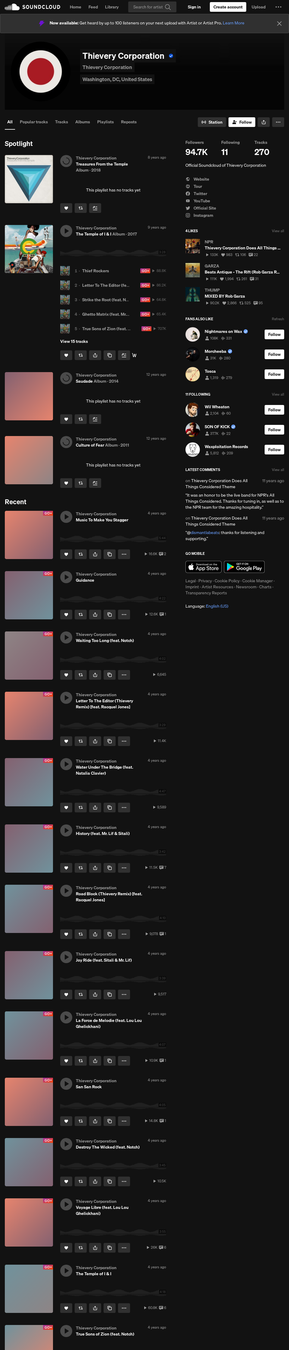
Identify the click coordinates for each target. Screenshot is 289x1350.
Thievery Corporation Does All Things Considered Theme (216, 483)
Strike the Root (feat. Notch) (109, 299)
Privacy (205, 580)
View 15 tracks (74, 341)
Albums (82, 122)
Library (112, 7)
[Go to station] (212, 122)
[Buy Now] (134, 355)
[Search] (152, 7)
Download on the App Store (203, 567)
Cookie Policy (227, 580)
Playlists (105, 122)
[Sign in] (194, 7)
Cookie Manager (257, 580)
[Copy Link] (110, 355)
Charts (265, 586)
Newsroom (246, 586)
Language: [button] (206, 606)
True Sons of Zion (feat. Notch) (111, 328)
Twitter (196, 193)
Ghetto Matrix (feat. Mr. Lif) (108, 314)
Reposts (129, 122)
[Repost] (81, 208)
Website (197, 179)
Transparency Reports (206, 593)
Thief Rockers (95, 270)
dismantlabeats (205, 532)
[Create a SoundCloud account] (228, 7)
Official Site (200, 208)
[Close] (279, 23)
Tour (193, 186)
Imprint (192, 586)
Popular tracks (34, 122)
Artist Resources (217, 586)
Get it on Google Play (244, 567)
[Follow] (241, 122)
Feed (93, 7)
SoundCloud (32, 7)
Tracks (61, 122)
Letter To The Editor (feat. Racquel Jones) (121, 285)
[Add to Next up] (95, 208)
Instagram (199, 215)
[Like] (66, 208)
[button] (278, 7)
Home (75, 7)
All (10, 122)
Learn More (233, 23)
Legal (190, 580)
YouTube (197, 201)
